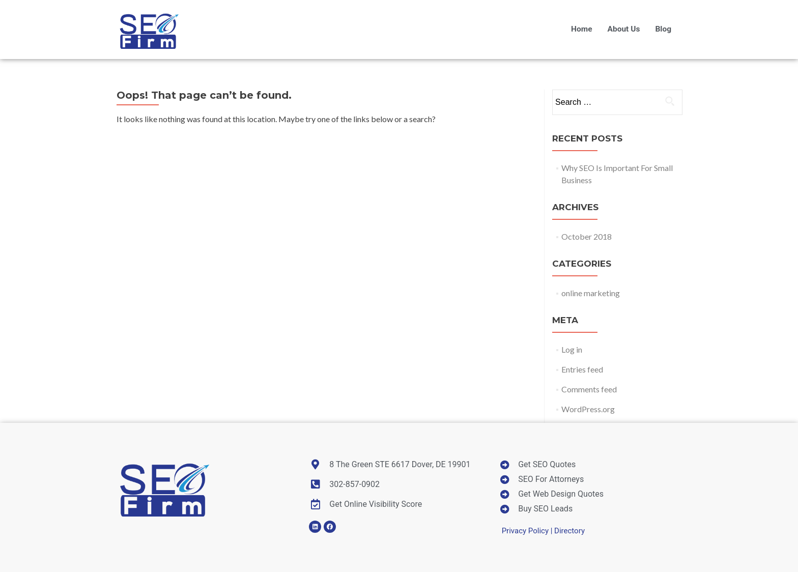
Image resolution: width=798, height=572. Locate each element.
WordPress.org (588, 409)
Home (581, 29)
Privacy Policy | (528, 530)
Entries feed (582, 369)
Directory (569, 530)
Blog (663, 29)
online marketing (590, 293)
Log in (571, 349)
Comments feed (589, 389)
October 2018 (586, 236)
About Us (624, 29)
